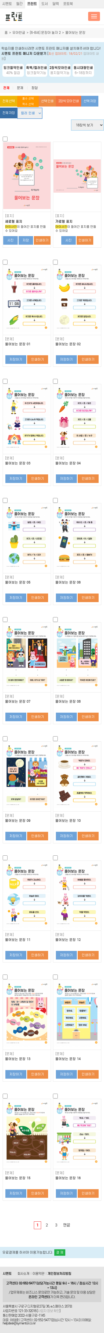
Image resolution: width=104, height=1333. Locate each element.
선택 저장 (90, 101)
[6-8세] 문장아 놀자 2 (45, 33)
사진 (10, 240)
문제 (20, 88)
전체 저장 (8, 113)
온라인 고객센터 (39, 1297)
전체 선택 (8, 101)
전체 (6, 88)
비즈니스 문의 (35, 1292)
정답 (34, 88)
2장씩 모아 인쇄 (68, 101)
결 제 (59, 1252)
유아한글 (18, 33)
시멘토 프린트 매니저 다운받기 (23, 54)
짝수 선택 (28, 104)
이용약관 (38, 1274)
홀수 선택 (28, 98)
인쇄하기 (42, 240)
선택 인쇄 (47, 101)
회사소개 (23, 1274)
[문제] (9, 339)
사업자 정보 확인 (48, 1311)
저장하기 (15, 359)
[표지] (9, 216)
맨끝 (66, 1225)
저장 (26, 240)
